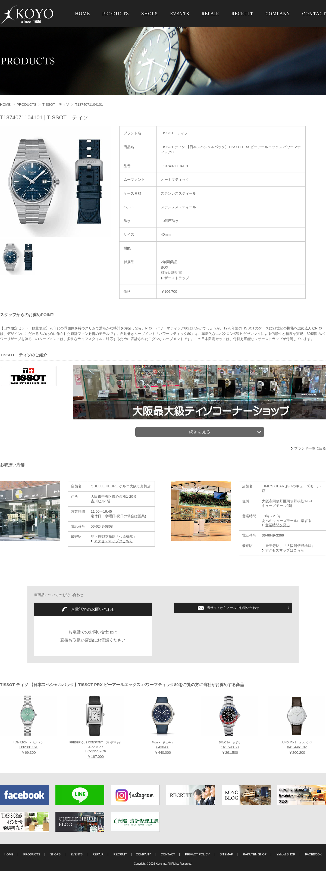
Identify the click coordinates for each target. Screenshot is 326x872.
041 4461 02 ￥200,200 (296, 749)
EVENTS (179, 13)
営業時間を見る (277, 526)
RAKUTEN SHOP (255, 855)
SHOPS (149, 13)
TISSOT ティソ (55, 104)
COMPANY (277, 13)
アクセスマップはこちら (113, 542)
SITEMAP (226, 855)
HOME (82, 13)
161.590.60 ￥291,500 (230, 749)
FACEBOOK (313, 855)
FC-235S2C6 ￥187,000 (96, 751)
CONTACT (314, 13)
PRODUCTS (115, 13)
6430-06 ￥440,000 (163, 749)
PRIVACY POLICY (197, 855)
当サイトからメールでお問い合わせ (233, 609)
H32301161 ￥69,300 (29, 749)
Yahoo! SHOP (286, 855)
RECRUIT (242, 13)
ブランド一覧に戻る (310, 449)
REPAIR (210, 13)
